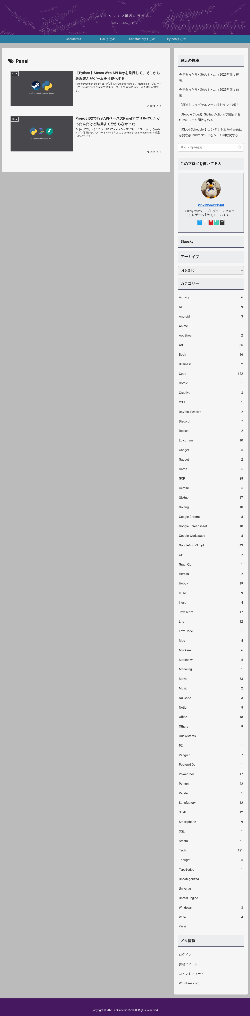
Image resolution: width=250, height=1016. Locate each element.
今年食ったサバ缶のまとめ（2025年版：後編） (209, 77)
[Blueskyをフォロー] (205, 222)
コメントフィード (191, 974)
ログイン (185, 954)
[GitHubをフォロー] (222, 222)
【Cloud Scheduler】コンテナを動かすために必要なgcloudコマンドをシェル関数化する (210, 132)
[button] (239, 147)
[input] (211, 147)
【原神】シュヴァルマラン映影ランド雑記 (208, 105)
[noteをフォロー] (216, 222)
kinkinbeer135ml (211, 205)
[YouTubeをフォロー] (210, 222)
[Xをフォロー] (199, 222)
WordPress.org (189, 983)
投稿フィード (188, 964)
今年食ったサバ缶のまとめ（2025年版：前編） (209, 92)
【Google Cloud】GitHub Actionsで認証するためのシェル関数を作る (209, 117)
